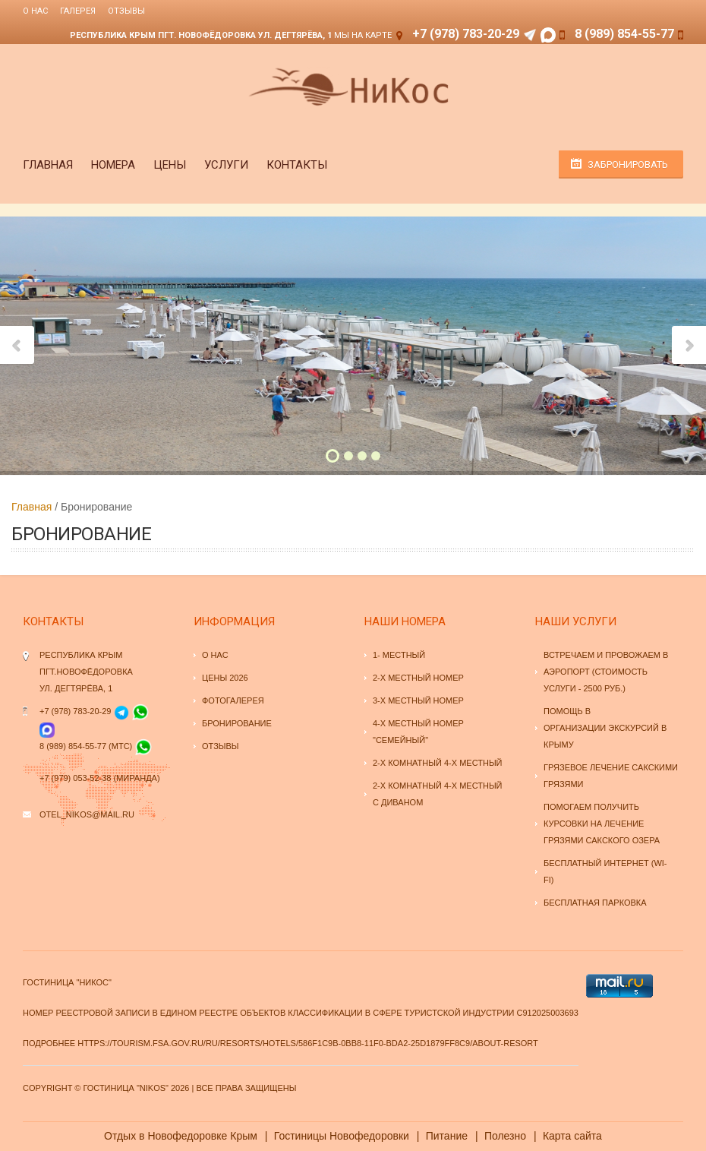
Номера (113, 165)
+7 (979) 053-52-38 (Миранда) (99, 778)
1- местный (399, 654)
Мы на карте (363, 35)
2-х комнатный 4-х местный (438, 762)
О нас (35, 11)
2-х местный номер (418, 677)
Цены (169, 165)
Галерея (78, 11)
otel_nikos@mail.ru (86, 814)
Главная (48, 165)
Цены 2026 (225, 677)
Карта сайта (572, 1136)
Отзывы (126, 11)
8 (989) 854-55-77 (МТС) (85, 746)
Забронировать (628, 164)
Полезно (505, 1136)
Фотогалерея (233, 700)
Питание (447, 1136)
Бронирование (237, 723)
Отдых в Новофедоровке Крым (180, 1136)
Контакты (296, 165)
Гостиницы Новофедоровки (341, 1136)
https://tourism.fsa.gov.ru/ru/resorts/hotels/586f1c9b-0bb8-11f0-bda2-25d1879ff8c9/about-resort (307, 1043)
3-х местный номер (418, 700)
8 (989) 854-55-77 (624, 34)
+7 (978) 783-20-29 (465, 34)
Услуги (226, 165)
